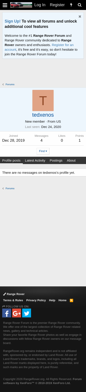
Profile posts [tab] (11, 160)
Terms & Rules (13, 300)
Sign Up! (13, 21)
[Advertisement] (44, 71)
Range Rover (14, 294)
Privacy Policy (36, 300)
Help (52, 300)
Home (62, 300)
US (58, 121)
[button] (5, 5)
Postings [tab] (56, 160)
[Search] (79, 5)
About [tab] (71, 160)
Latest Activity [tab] (35, 160)
